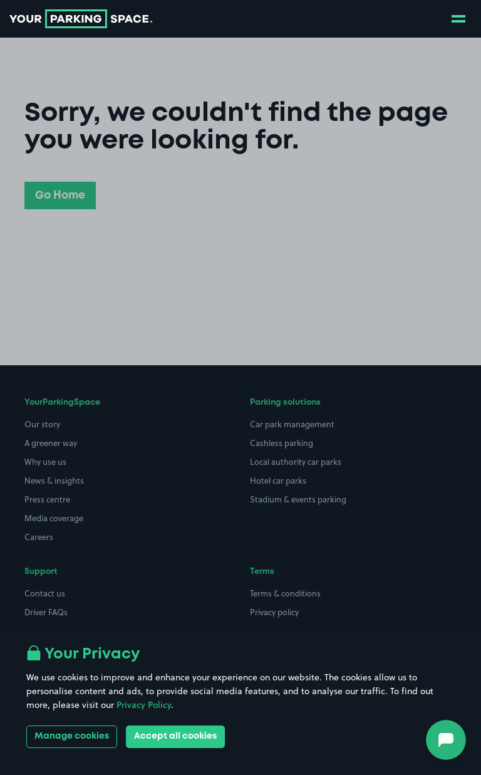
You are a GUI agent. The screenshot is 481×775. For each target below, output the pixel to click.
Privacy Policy (143, 705)
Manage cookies (71, 736)
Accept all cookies (175, 736)
